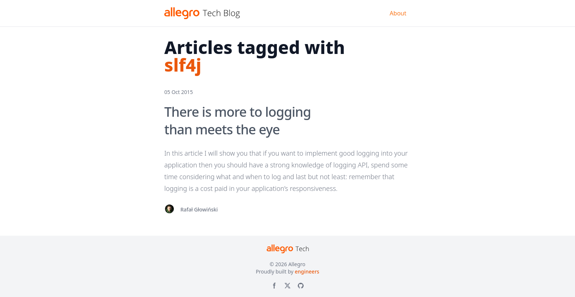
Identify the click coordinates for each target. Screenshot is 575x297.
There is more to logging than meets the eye (237, 120)
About (398, 13)
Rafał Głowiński (199, 209)
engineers (307, 271)
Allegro (296, 264)
